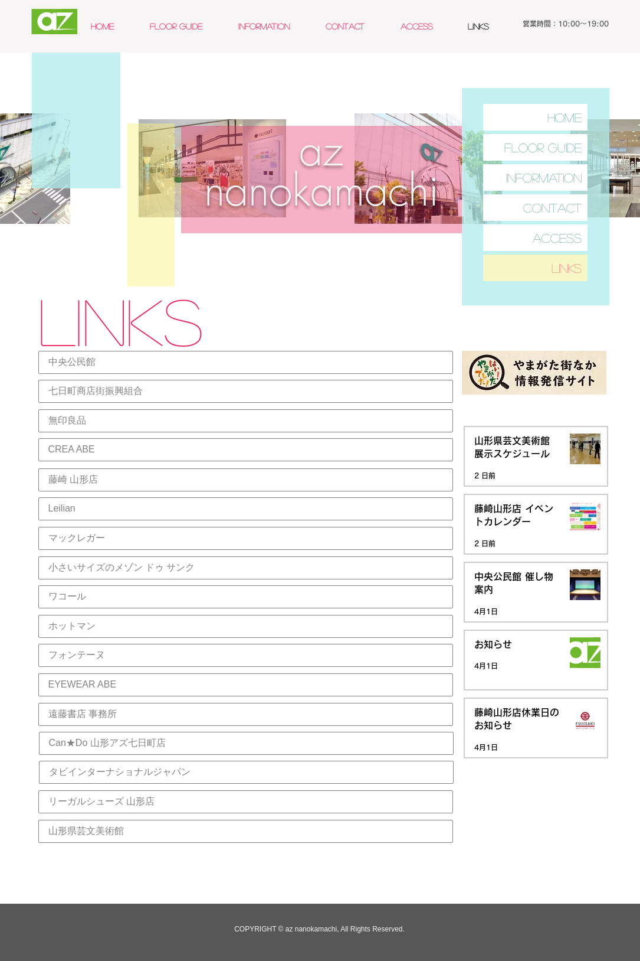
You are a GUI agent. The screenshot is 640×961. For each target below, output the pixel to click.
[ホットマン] (245, 626)
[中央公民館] (245, 362)
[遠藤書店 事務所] (245, 714)
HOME (564, 117)
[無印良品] (245, 420)
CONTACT (552, 207)
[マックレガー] (245, 538)
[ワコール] (245, 596)
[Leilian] (245, 508)
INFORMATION (544, 177)
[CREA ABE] (245, 449)
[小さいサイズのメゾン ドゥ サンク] (245, 567)
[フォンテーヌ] (245, 655)
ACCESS (557, 238)
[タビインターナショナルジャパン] (246, 772)
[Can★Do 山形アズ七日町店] (246, 743)
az (321, 150)
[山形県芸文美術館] (245, 831)
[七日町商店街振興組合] (245, 391)
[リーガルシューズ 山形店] (245, 801)
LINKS (567, 268)
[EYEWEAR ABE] (245, 684)
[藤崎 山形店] (245, 479)
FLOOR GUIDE (543, 147)
